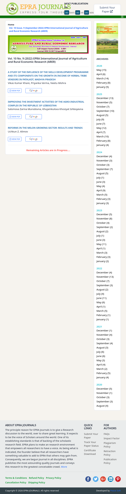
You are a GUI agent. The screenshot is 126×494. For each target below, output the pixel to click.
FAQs (107, 433)
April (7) (100, 132)
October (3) (102, 164)
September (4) (104, 343)
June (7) (100, 123)
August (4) (102, 405)
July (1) (100, 177)
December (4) (104, 156)
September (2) (104, 227)
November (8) (104, 218)
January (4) (102, 145)
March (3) (101, 252)
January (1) (102, 319)
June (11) (101, 298)
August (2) (102, 231)
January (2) (102, 261)
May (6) (100, 302)
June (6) (100, 356)
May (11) (101, 244)
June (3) (100, 181)
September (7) (104, 169)
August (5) (102, 115)
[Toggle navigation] (122, 16)
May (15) (101, 69)
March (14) (102, 78)
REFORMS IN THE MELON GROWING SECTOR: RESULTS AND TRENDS (45, 127)
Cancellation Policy (15, 482)
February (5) (103, 373)
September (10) (105, 110)
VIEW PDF (14, 90)
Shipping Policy (36, 482)
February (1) (103, 315)
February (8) (103, 82)
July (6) (100, 351)
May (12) (101, 127)
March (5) (101, 194)
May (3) (100, 360)
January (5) (102, 87)
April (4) (100, 364)
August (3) (102, 347)
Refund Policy (36, 477)
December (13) (104, 98)
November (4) (104, 334)
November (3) (104, 160)
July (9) (100, 119)
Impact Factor (112, 438)
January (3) (102, 203)
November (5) (104, 102)
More (64, 466)
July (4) (100, 293)
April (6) (100, 74)
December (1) (104, 330)
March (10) (102, 136)
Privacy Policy (53, 477)
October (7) (102, 106)
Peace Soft (115, 490)
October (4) (102, 222)
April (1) (100, 248)
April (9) (100, 190)
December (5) (104, 214)
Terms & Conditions (16, 477)
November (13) (105, 276)
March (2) (101, 368)
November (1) (104, 393)
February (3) (103, 198)
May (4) (100, 186)
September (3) (104, 285)
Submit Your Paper (107, 9)
